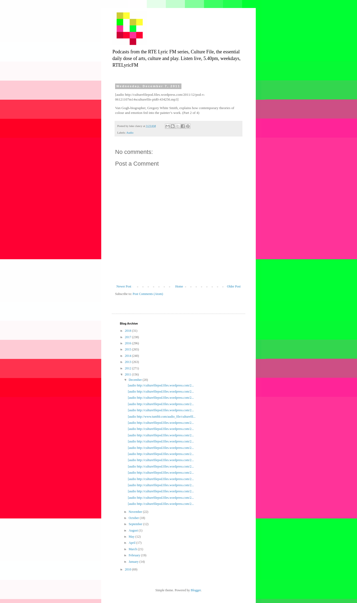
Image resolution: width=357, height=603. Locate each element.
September (136, 524)
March (133, 549)
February (135, 555)
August (134, 530)
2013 (128, 362)
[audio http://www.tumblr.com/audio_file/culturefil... (162, 416)
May (132, 536)
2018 (128, 331)
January (134, 562)
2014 (128, 356)
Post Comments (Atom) (148, 294)
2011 (128, 374)
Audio (129, 132)
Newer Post (123, 286)
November (136, 512)
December (136, 380)
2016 (128, 343)
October (134, 518)
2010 (128, 569)
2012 (128, 368)
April (132, 543)
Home (179, 286)
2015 (128, 349)
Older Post (234, 286)
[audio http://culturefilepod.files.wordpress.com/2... (161, 385)
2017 (128, 337)
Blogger (196, 590)
